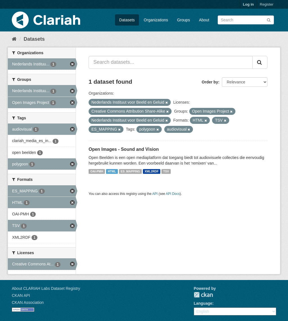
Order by (210, 82)
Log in (248, 4)
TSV (166, 171)
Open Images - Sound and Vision (124, 149)
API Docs (173, 194)
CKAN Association (28, 302)
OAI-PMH (96, 171)
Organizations (156, 20)
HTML (112, 171)
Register (266, 4)
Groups (183, 20)
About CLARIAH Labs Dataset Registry (46, 288)
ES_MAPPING (130, 171)
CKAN (203, 295)
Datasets (127, 20)
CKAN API (21, 295)
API (155, 194)
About (204, 20)
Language (203, 303)
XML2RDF (152, 171)
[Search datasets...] (171, 62)
